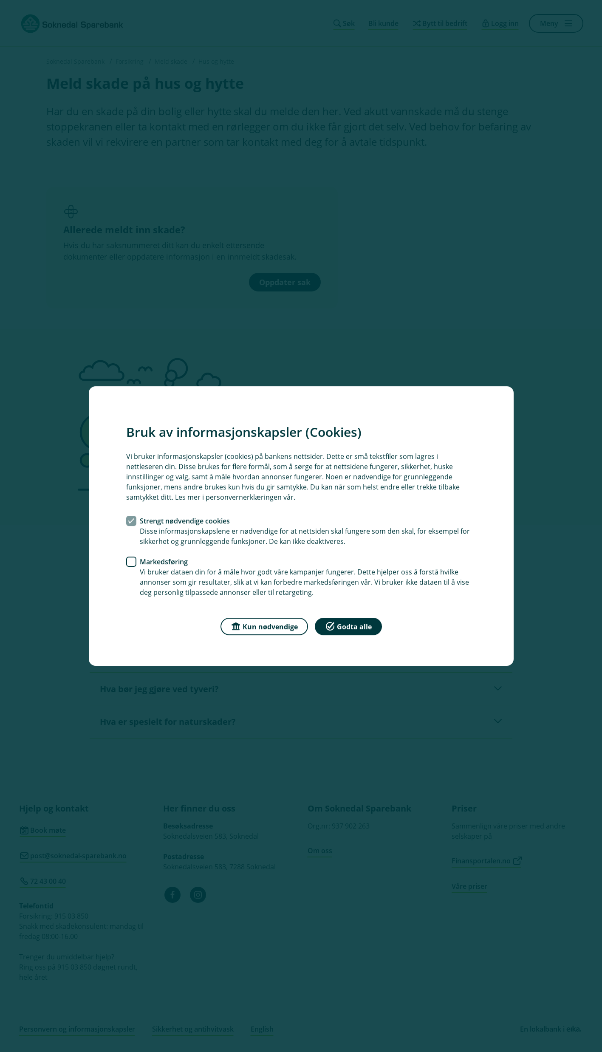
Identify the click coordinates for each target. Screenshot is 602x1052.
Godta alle (348, 626)
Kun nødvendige (264, 626)
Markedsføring (164, 561)
